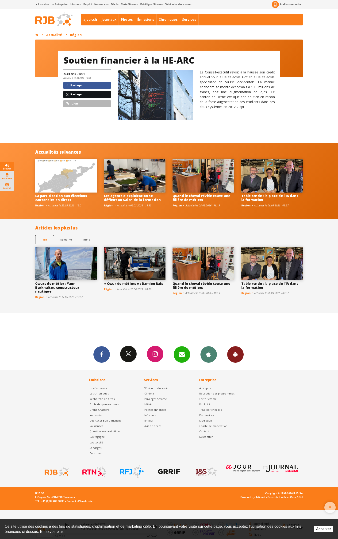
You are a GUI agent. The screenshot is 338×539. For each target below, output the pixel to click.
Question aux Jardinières (104, 431)
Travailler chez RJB (210, 409)
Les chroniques (99, 393)
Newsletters (182, 354)
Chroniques (168, 19)
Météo (148, 404)
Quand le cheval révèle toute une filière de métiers (201, 197)
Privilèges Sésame (151, 4)
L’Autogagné (97, 436)
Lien (72, 103)
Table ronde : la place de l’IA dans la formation (269, 197)
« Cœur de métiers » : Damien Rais (133, 283)
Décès (115, 4)
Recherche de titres (102, 398)
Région (76, 34)
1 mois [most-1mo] (85, 239)
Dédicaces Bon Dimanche (105, 420)
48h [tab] (44, 239)
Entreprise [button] (59, 4)
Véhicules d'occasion (178, 4)
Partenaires (206, 415)
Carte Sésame (129, 4)
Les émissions (98, 388)
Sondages (95, 447)
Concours (95, 453)
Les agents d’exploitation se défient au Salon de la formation (132, 197)
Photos (127, 19)
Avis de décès (152, 425)
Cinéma (149, 393)
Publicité (204, 404)
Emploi (87, 4)
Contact (204, 431)
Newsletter (206, 436)
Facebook (101, 354)
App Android (235, 354)
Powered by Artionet (253, 497)
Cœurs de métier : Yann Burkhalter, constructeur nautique (57, 287)
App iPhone (208, 354)
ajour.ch (90, 19)
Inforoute (75, 4)
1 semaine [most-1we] (65, 239)
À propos (205, 388)
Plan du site (85, 501)
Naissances (101, 4)
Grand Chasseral (99, 409)
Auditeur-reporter (286, 4)
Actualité (54, 34)
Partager (74, 85)
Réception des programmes (216, 393)
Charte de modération (213, 425)
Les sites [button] (42, 4)
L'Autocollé (96, 442)
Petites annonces (155, 409)
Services (189, 19)
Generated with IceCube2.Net (285, 497)
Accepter (323, 529)
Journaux (108, 19)
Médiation (205, 420)
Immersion (96, 415)
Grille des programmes (104, 404)
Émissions (145, 19)
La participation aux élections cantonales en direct (61, 197)
